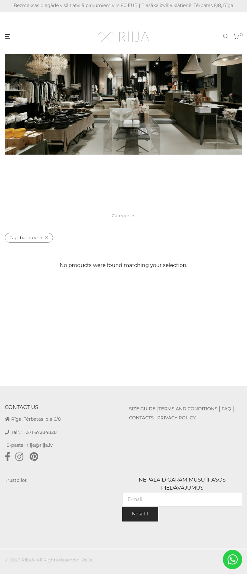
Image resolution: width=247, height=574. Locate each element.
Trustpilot (16, 480)
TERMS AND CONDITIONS (188, 409)
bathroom (26, 237)
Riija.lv (28, 560)
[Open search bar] (226, 36)
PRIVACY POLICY (176, 418)
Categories (123, 215)
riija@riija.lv (40, 445)
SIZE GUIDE (142, 409)
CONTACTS (141, 418)
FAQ (226, 409)
